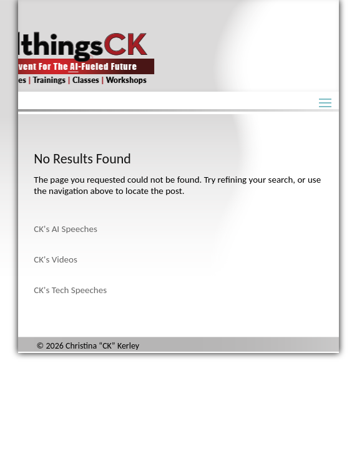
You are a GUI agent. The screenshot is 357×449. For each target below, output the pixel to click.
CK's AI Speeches (65, 228)
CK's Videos (55, 259)
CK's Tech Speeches (70, 290)
